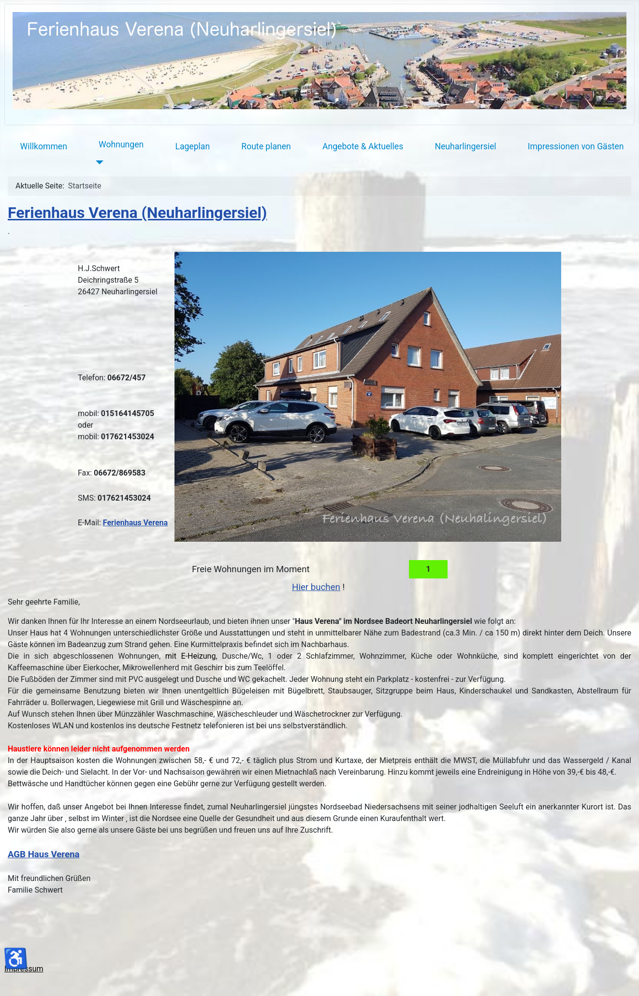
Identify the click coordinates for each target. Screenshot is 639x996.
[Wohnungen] (97, 162)
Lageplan (192, 146)
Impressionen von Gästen (576, 146)
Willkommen (43, 146)
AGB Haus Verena (44, 854)
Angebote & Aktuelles (362, 146)
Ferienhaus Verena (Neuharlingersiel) (137, 212)
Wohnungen (121, 144)
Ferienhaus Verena (135, 522)
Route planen (266, 146)
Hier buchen (316, 587)
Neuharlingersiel (465, 146)
